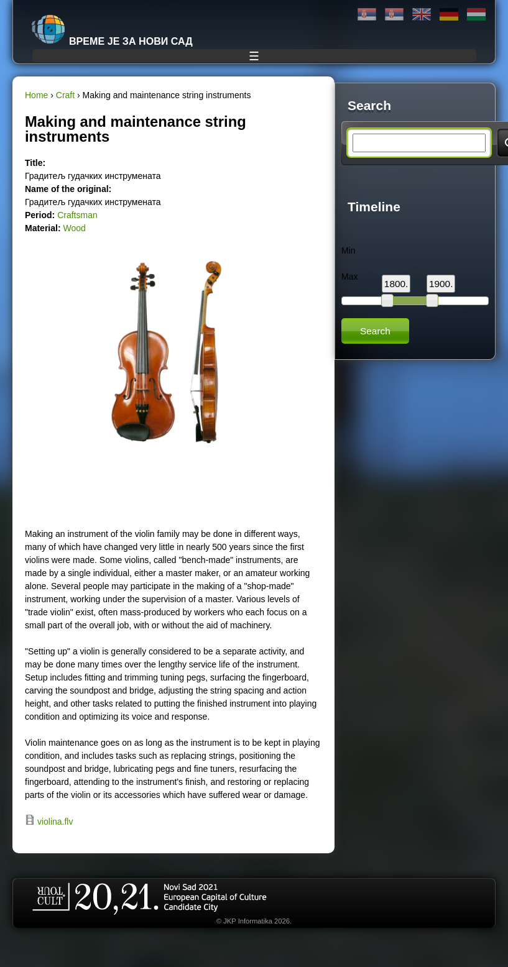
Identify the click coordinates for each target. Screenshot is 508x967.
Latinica (394, 14)
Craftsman (77, 215)
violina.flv (55, 822)
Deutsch (449, 14)
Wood (74, 228)
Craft (65, 95)
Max (349, 277)
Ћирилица (367, 14)
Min (348, 250)
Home (36, 95)
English (421, 14)
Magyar (476, 14)
